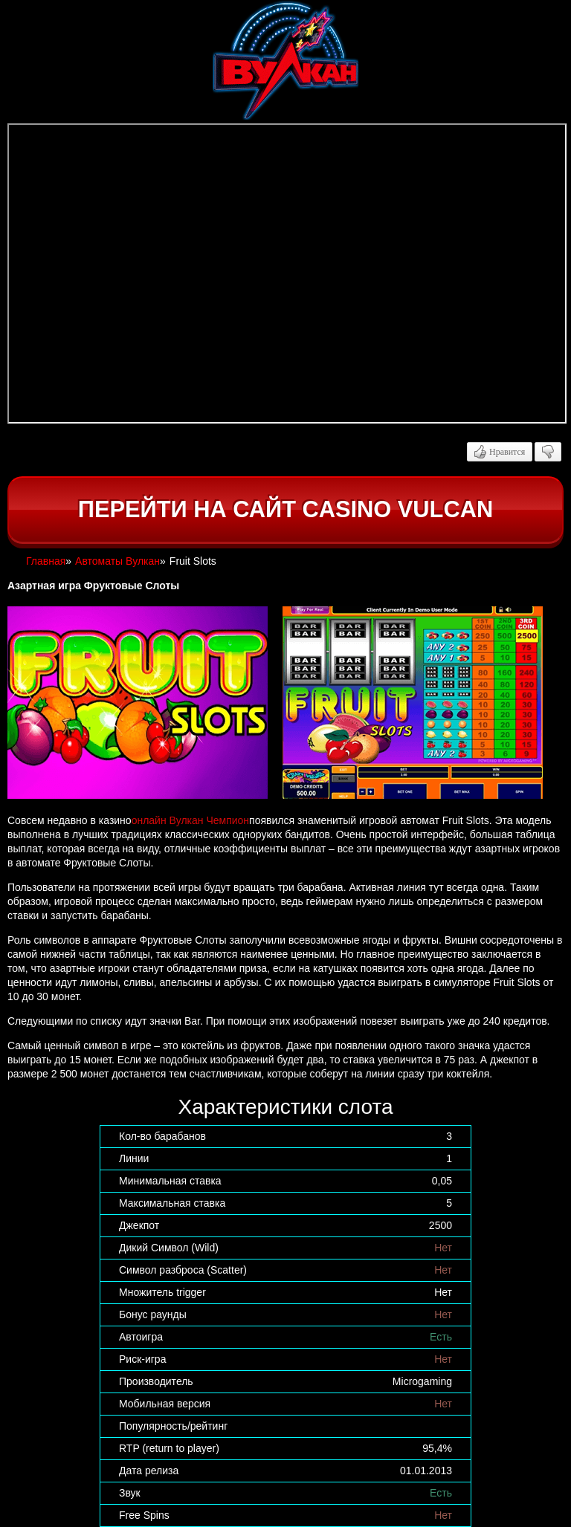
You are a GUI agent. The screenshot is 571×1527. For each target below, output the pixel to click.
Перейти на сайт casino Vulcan (285, 509)
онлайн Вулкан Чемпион (190, 820)
